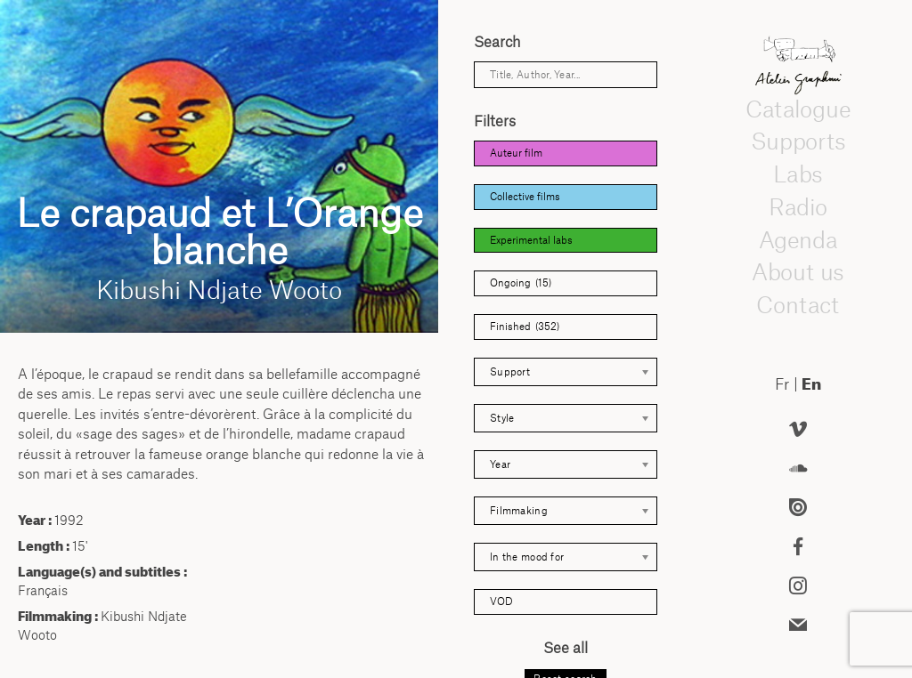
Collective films (525, 196)
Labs (798, 173)
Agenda (798, 239)
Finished (524, 327)
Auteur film (516, 153)
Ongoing (520, 283)
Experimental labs (531, 240)
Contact (797, 304)
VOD (501, 601)
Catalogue (798, 108)
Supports (798, 141)
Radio (798, 206)
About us (798, 272)
